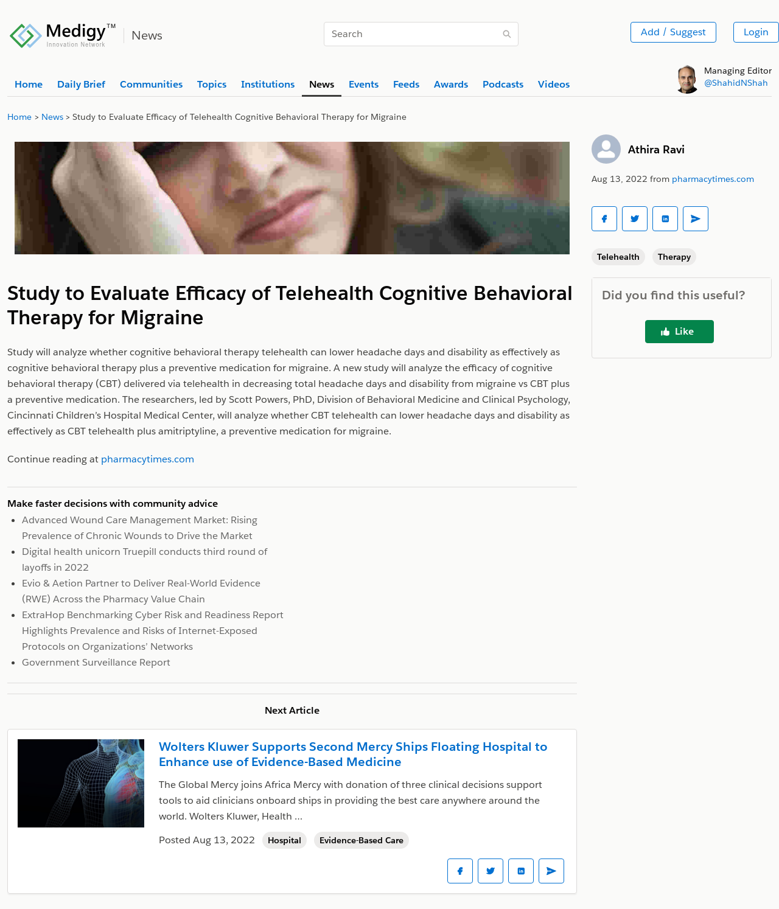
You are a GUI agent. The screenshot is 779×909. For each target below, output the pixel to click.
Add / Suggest (673, 32)
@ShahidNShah (736, 82)
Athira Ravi (656, 149)
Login (756, 32)
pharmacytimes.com (713, 178)
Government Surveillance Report (96, 662)
